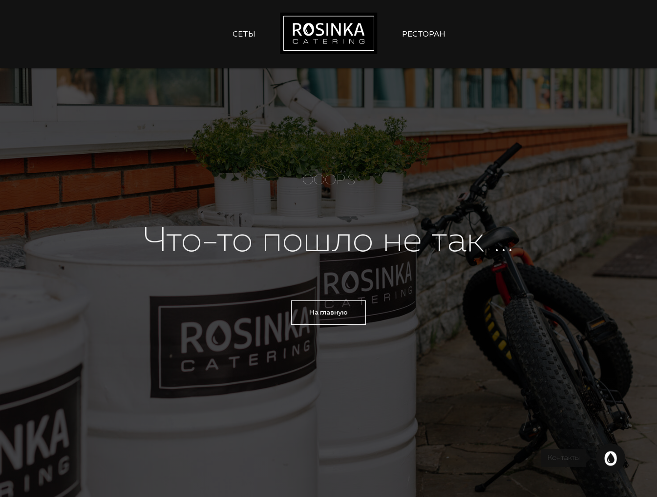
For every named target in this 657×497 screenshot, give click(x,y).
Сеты (244, 35)
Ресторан (423, 35)
